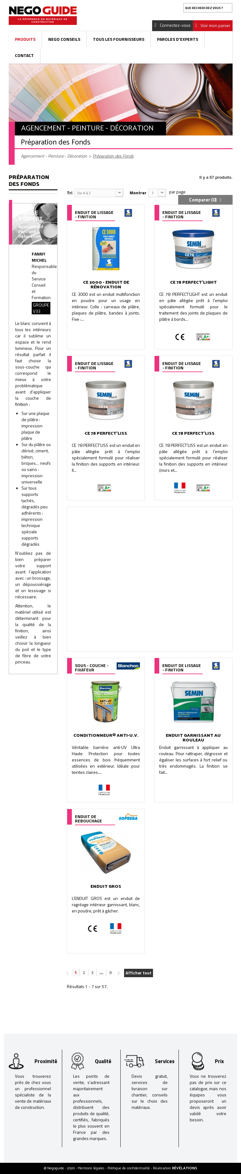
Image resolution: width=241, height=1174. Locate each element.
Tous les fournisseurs (118, 39)
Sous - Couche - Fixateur (30, 260)
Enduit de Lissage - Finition (24, 207)
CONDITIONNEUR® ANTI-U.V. (105, 735)
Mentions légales (91, 1168)
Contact (24, 55)
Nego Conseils (64, 39)
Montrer (138, 192)
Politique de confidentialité (129, 1168)
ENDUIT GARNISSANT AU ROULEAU (193, 738)
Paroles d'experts (177, 39)
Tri (69, 192)
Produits (25, 39)
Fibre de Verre (28, 246)
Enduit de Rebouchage (26, 231)
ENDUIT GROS (105, 886)
